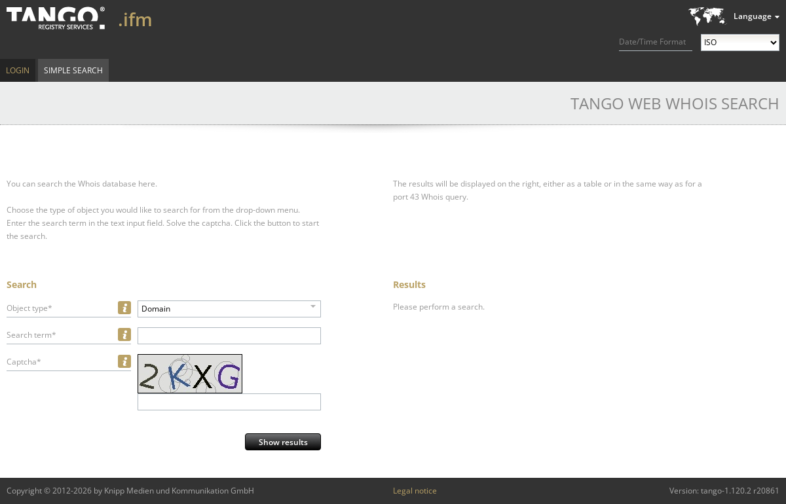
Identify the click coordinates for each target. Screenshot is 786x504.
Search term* (31, 334)
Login (17, 70)
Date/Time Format (652, 41)
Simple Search (73, 70)
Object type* (29, 308)
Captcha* (24, 361)
